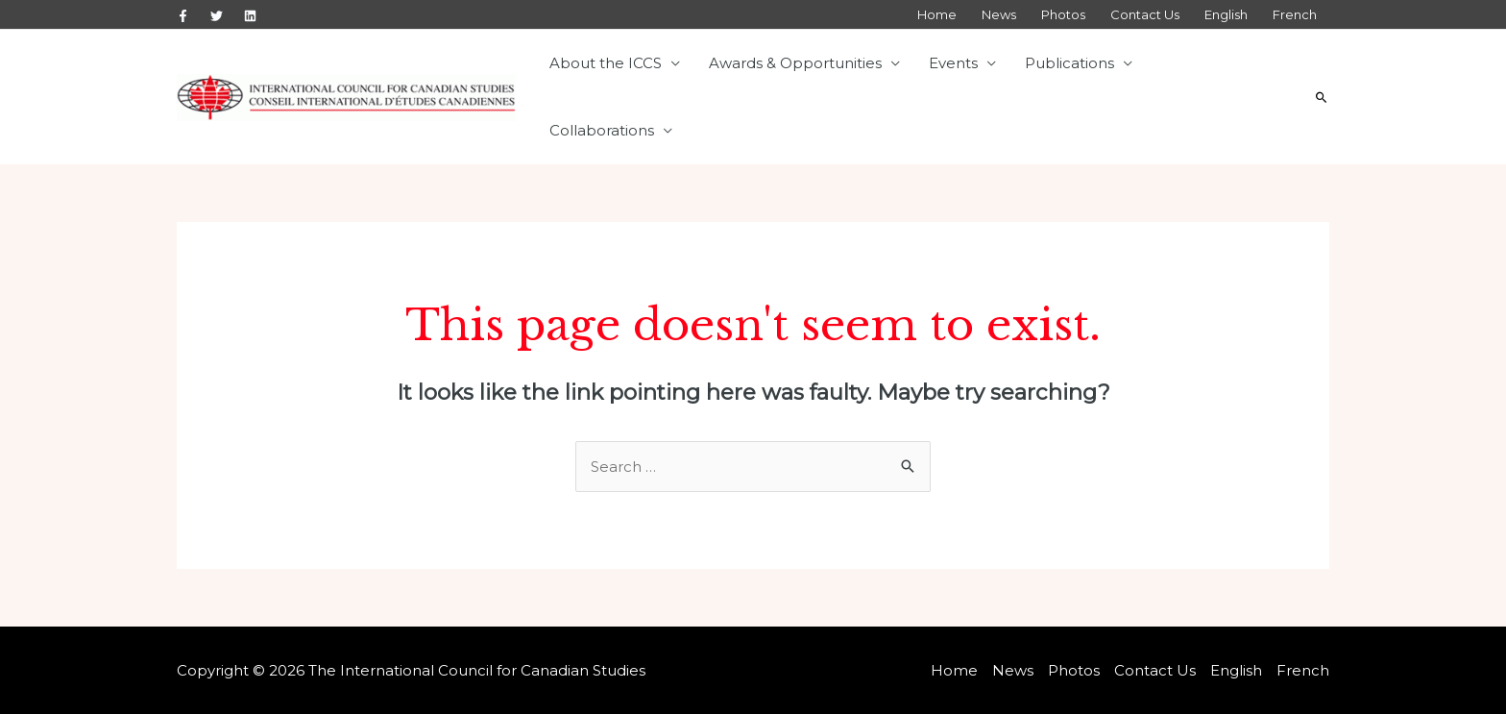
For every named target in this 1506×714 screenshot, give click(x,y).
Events (953, 63)
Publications (1069, 63)
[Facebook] (183, 16)
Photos (1063, 14)
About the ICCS (605, 63)
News (999, 14)
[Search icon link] (1321, 97)
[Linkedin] (250, 16)
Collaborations (601, 130)
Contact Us (1144, 14)
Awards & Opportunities (795, 63)
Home (937, 14)
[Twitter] (216, 16)
